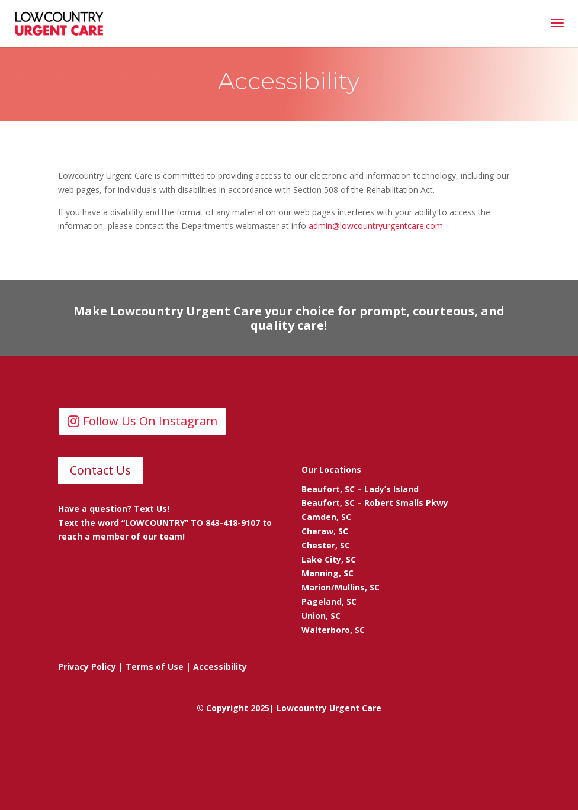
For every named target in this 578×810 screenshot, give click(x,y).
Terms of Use (155, 666)
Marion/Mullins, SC (340, 587)
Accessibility (220, 666)
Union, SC (321, 615)
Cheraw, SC (324, 531)
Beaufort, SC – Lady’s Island (360, 489)
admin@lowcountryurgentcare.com (376, 225)
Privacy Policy (87, 666)
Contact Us (100, 470)
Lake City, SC (328, 559)
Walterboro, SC (333, 629)
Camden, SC (326, 516)
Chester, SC (325, 545)
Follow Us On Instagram (150, 421)
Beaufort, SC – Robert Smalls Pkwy (374, 502)
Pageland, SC (329, 601)
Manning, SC (327, 573)
